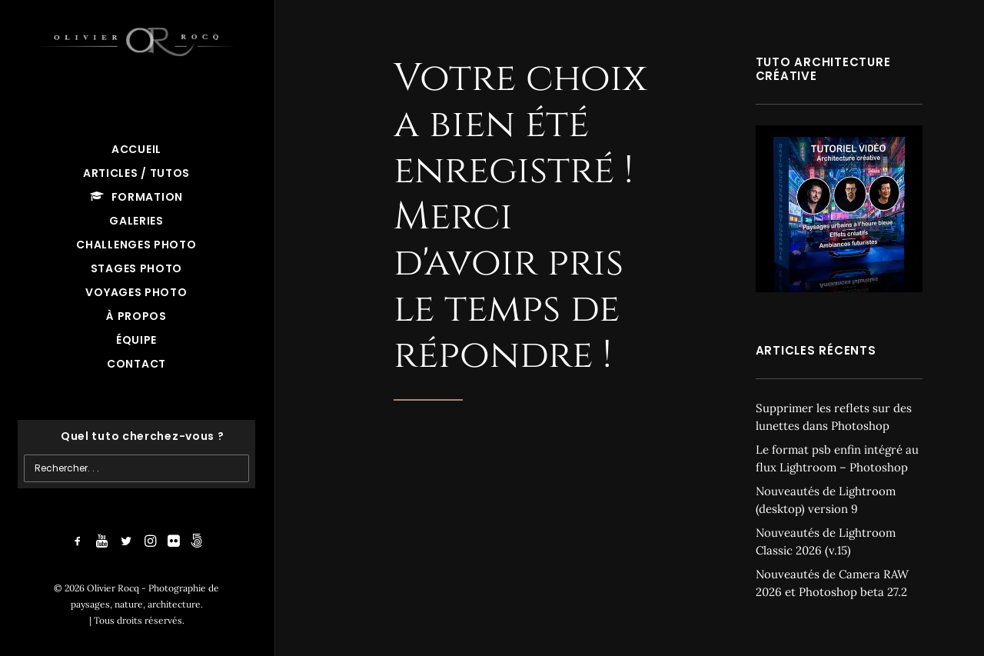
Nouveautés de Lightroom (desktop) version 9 (826, 500)
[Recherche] (136, 436)
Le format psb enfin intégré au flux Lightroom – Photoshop (837, 458)
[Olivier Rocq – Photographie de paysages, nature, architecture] (136, 39)
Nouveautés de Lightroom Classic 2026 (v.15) (826, 541)
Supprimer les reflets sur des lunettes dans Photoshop (834, 417)
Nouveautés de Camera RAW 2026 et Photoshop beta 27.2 (832, 583)
